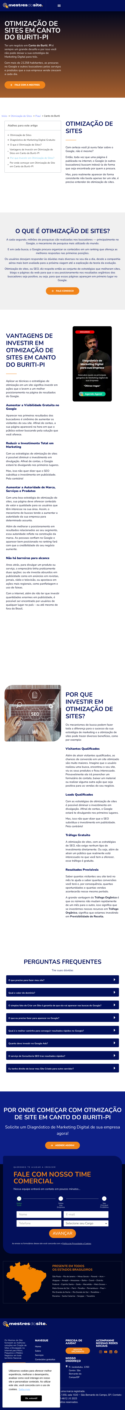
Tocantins (90, 1296)
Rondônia (95, 1292)
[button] (59, 5)
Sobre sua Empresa (61, 1205)
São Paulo (56, 1276)
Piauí (102, 1288)
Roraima (56, 1296)
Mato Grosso (99, 1284)
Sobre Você (19, 1204)
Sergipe (80, 1296)
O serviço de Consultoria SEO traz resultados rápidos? (36, 1056)
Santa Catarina (68, 1296)
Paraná (94, 1276)
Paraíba (81, 1288)
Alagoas (56, 1280)
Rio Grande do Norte (61, 1292)
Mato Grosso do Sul (60, 1288)
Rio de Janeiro (69, 1276)
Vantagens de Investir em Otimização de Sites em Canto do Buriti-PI (31, 151)
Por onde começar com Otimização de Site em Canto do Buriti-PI (32, 164)
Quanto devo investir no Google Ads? (28, 1043)
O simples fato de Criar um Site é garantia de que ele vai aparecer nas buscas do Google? (54, 1005)
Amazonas (74, 1280)
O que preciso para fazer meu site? (26, 980)
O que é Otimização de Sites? (26, 144)
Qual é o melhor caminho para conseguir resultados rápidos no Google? (46, 1030)
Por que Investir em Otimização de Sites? (32, 158)
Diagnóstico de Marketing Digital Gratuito (32, 140)
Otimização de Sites (20, 135)
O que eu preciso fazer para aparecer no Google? (33, 1018)
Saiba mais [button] (24, 1389)
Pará (74, 1288)
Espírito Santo (67, 1284)
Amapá (65, 1280)
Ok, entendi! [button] (31, 1398)
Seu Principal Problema (104, 1205)
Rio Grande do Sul (80, 1292)
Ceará (91, 1280)
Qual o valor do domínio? (21, 992)
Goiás (78, 1284)
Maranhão (87, 1284)
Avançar (62, 1233)
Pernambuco (92, 1288)
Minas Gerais (83, 1276)
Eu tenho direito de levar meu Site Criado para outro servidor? (41, 1068)
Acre (101, 1276)
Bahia (84, 1280)
